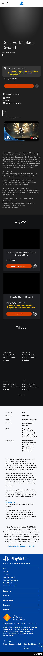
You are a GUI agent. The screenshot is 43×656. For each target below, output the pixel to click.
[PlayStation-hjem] (21, 3)
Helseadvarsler (10, 502)
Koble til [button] (21, 610)
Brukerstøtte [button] (21, 600)
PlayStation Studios (9, 577)
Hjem (4, 563)
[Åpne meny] (2, 3)
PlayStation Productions (10, 580)
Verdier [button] (21, 596)
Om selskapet (7, 583)
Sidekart (34, 644)
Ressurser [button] (21, 605)
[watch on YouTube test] (34, 137)
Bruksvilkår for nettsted (27, 646)
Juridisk (5, 644)
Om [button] (21, 568)
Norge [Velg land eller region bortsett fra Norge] (8, 641)
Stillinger (6, 574)
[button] (21, 131)
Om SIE (5, 571)
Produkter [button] (21, 591)
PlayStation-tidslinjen (9, 586)
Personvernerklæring (15, 644)
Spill (10, 563)
